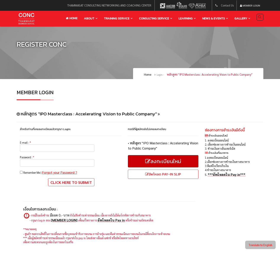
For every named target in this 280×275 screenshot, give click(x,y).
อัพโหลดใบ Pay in (120, 228)
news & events (213, 18)
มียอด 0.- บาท (64, 223)
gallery (240, 18)
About (89, 18)
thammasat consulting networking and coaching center (105, 6)
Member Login (250, 6)
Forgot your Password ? (65, 178)
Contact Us (225, 5)
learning (186, 18)
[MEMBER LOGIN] (68, 228)
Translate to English (257, 244)
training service (116, 18)
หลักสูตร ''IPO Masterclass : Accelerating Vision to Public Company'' (210, 77)
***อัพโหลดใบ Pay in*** (227, 188)
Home (71, 18)
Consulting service (154, 18)
